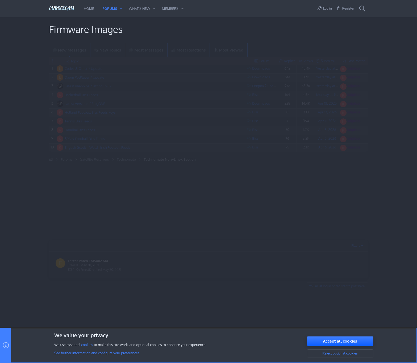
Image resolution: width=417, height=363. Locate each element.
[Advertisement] (163, 202)
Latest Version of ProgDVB (85, 103)
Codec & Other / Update (83, 68)
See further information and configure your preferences (96, 353)
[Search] (362, 9)
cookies (87, 345)
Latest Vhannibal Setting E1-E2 (88, 86)
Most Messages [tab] (146, 50)
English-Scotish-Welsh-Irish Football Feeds (97, 147)
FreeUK (73, 265)
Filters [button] (355, 245)
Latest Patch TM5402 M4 (88, 261)
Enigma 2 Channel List (269, 86)
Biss (255, 94)
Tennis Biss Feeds (78, 121)
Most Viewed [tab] (228, 50)
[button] (121, 9)
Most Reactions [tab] (189, 50)
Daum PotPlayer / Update (84, 77)
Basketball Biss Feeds (81, 95)
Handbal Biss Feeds (80, 130)
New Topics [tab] (107, 50)
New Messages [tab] (69, 50)
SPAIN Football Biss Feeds (85, 138)
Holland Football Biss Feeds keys (90, 112)
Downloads (261, 68)
